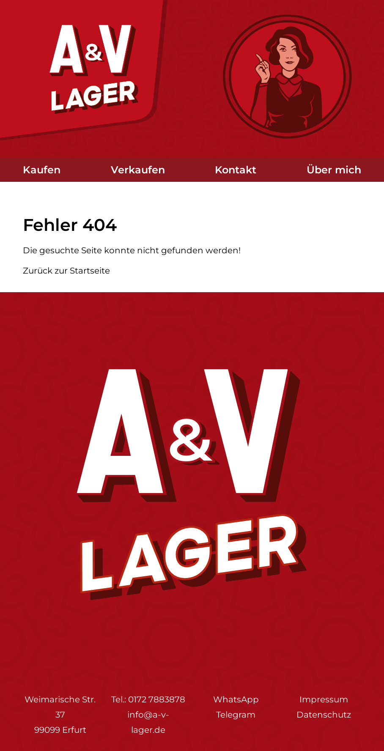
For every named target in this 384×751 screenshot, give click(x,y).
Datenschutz (323, 715)
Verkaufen (138, 170)
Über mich (334, 170)
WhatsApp (236, 699)
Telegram (235, 715)
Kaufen (41, 170)
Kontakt (235, 170)
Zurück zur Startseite (66, 271)
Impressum (323, 699)
